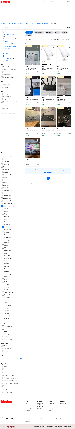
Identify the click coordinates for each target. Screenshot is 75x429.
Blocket (3, 23)
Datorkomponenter (35, 23)
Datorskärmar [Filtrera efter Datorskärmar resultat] (9, 41)
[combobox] (31, 27)
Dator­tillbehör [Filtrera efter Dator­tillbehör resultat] (9, 43)
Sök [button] (21, 358)
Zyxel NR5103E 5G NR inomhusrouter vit (31, 69)
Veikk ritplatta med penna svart (48, 130)
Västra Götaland (45, 23)
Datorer (26, 23)
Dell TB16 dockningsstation (32, 130)
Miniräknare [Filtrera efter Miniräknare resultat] (8, 51)
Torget (8, 23)
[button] (67, 27)
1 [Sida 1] (48, 178)
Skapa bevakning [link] (48, 172)
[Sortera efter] (66, 39)
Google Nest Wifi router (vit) (32, 99)
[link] (7, 34)
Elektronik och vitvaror (17, 23)
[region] (32, 55)
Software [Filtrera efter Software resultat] (8, 56)
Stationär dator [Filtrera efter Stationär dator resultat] (9, 58)
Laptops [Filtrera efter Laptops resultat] (7, 48)
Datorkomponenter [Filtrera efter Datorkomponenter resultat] (10, 38)
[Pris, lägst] (5, 358)
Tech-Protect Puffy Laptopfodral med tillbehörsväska (61, 100)
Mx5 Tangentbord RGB (31, 161)
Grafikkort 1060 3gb (61, 130)
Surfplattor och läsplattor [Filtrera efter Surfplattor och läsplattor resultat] (12, 61)
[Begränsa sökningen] (12, 84)
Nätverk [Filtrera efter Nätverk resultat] (7, 53)
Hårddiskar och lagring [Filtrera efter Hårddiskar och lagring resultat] (11, 46)
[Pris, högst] (14, 358)
